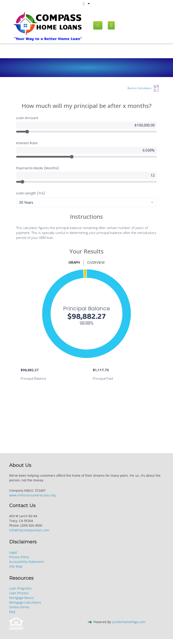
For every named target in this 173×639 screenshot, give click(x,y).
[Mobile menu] (111, 25)
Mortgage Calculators (25, 602)
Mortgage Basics (21, 598)
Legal (13, 552)
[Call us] (97, 25)
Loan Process (19, 593)
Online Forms (19, 607)
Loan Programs (20, 588)
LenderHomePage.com (128, 622)
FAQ (12, 612)
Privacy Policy (19, 557)
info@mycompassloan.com (29, 530)
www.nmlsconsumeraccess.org (32, 495)
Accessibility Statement (26, 562)
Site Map (15, 566)
